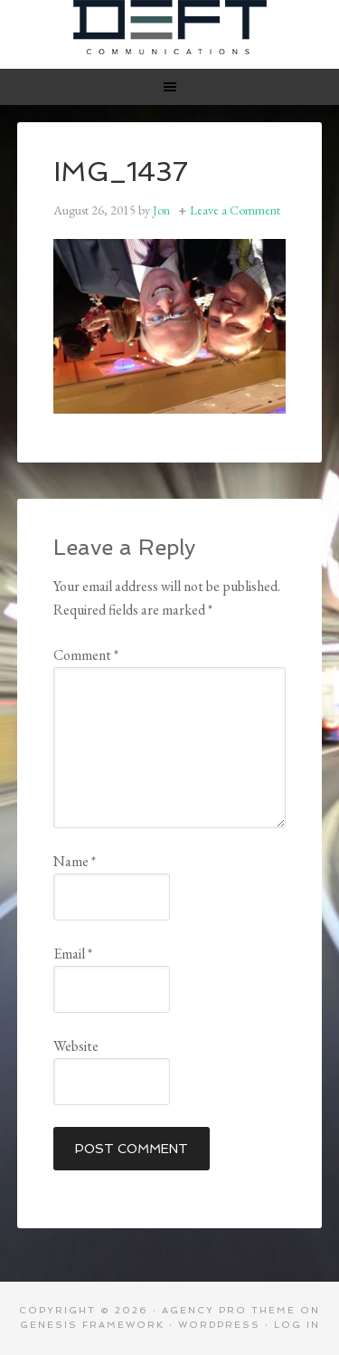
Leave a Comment (235, 210)
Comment (85, 654)
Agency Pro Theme (229, 1310)
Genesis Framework (92, 1325)
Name (74, 861)
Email (72, 953)
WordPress (219, 1325)
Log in (297, 1325)
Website (76, 1045)
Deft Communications (170, 27)
